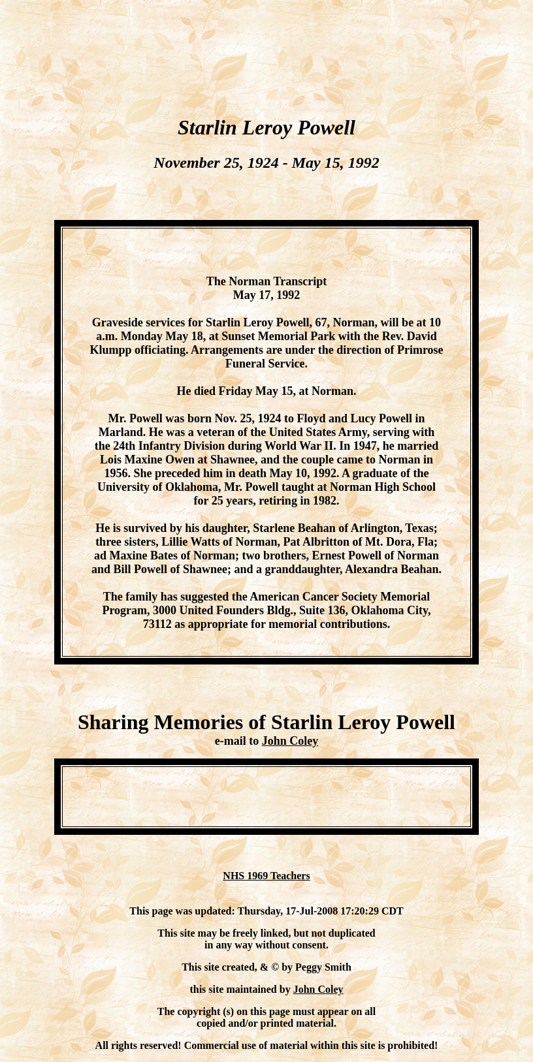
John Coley (290, 740)
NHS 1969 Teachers (266, 875)
